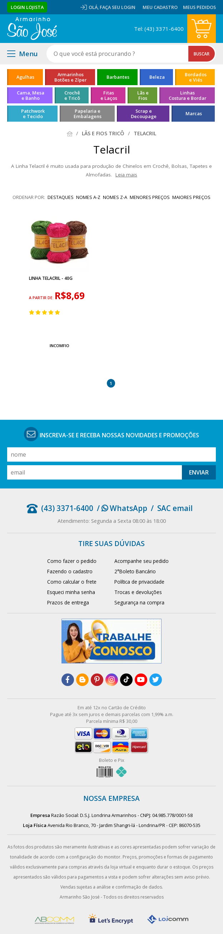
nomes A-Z (88, 197)
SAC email (175, 508)
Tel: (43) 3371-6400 (159, 28)
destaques (61, 197)
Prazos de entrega (68, 602)
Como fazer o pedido (71, 561)
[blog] (82, 679)
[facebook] (67, 679)
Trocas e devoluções (138, 592)
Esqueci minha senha (71, 592)
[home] (32, 28)
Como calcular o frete (71, 581)
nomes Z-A (115, 197)
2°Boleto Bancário (135, 571)
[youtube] (141, 679)
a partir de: (42, 297)
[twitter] (155, 679)
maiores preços (191, 197)
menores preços (150, 197)
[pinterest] (97, 679)
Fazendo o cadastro (70, 571)
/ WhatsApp (122, 508)
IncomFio (59, 345)
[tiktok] (126, 679)
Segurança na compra (139, 602)
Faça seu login (117, 7)
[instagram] (111, 679)
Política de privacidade (139, 581)
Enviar (199, 472)
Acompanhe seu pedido (141, 561)
